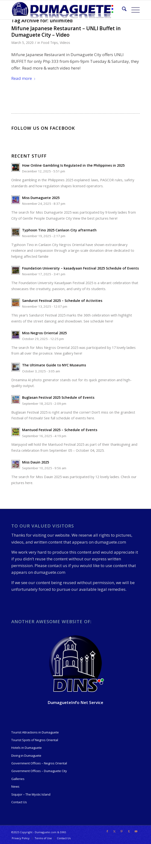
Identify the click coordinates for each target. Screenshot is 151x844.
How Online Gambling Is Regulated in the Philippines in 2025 (73, 165)
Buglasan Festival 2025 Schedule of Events (58, 397)
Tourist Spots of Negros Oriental (34, 740)
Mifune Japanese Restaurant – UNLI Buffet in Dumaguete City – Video (66, 31)
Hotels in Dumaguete (26, 747)
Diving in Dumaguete (26, 755)
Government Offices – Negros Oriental (39, 763)
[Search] (122, 9)
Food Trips (49, 42)
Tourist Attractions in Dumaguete (35, 732)
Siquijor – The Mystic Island (30, 794)
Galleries (17, 779)
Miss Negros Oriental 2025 (44, 333)
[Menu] (133, 9)
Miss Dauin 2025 (35, 462)
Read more (23, 78)
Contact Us (19, 802)
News (15, 786)
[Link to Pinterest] (121, 831)
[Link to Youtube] (136, 831)
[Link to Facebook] (107, 831)
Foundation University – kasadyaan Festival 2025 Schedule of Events (80, 268)
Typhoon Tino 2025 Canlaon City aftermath (59, 230)
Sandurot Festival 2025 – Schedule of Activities (62, 300)
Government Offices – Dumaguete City (39, 771)
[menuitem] (122, 9)
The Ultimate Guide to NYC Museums (54, 365)
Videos (65, 42)
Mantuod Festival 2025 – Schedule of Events (59, 430)
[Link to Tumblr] (129, 831)
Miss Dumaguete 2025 (41, 197)
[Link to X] (114, 831)
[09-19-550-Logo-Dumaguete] (62, 9)
